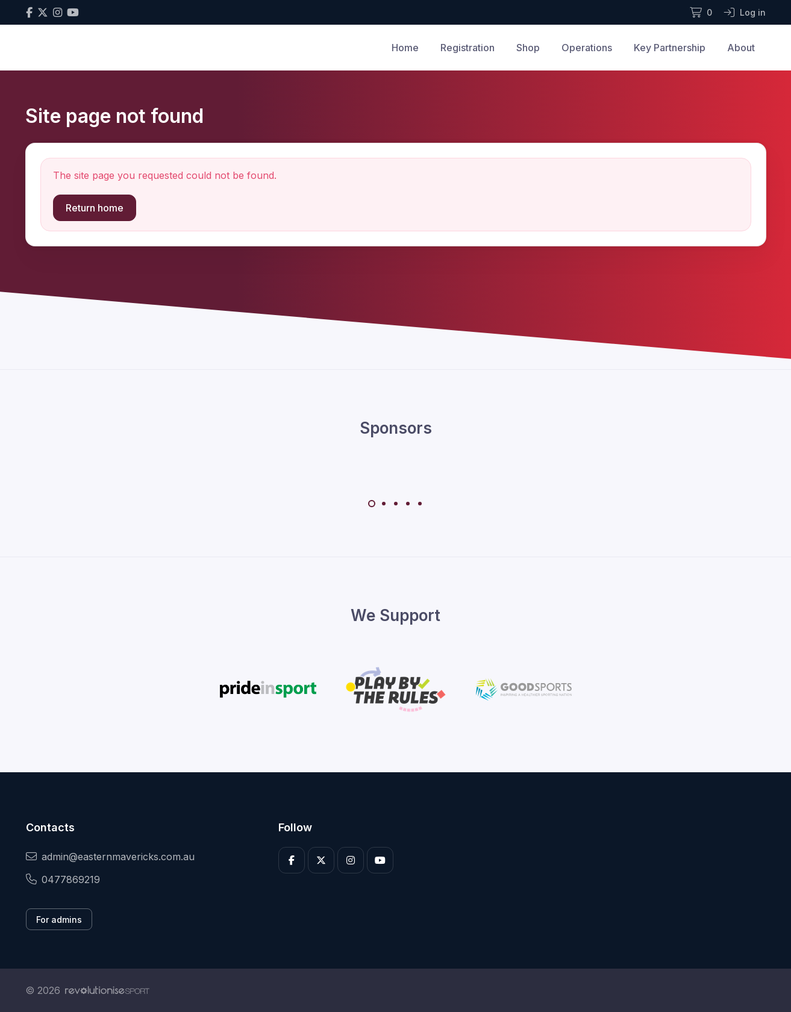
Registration (467, 48)
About (741, 48)
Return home (94, 208)
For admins (59, 919)
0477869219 (63, 879)
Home (405, 48)
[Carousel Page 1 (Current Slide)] (371, 503)
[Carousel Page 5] (420, 503)
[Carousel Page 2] (383, 503)
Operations (586, 48)
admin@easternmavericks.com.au (110, 857)
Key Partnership (669, 48)
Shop (528, 48)
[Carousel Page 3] (395, 503)
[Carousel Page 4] (407, 503)
